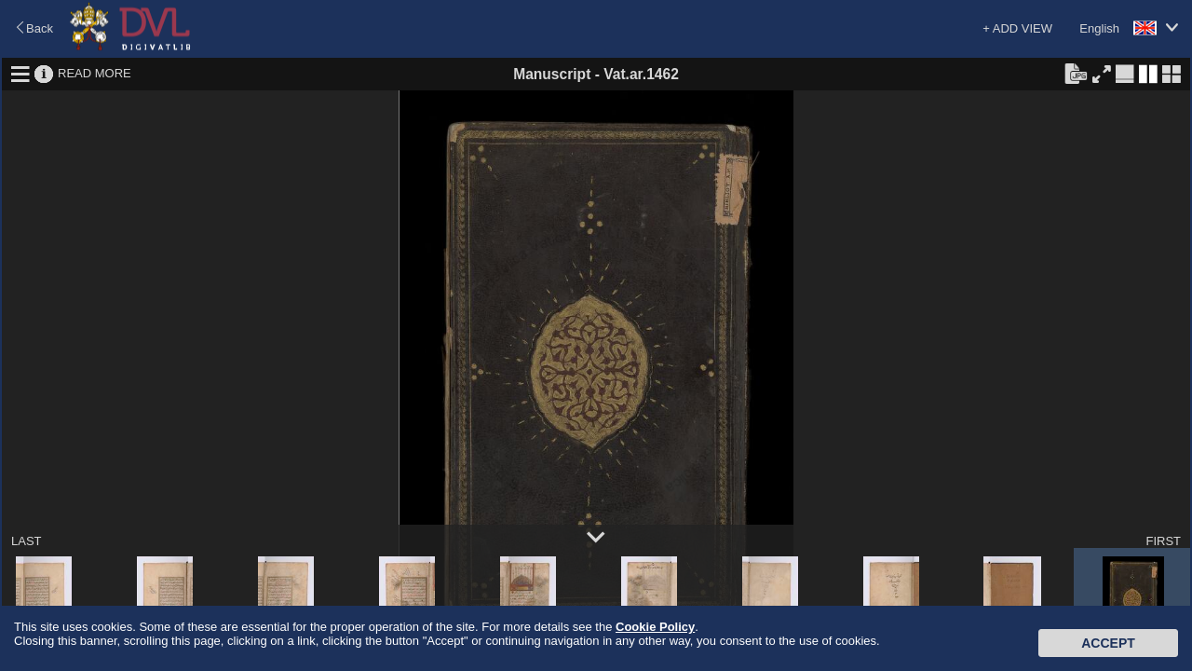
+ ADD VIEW (1017, 28)
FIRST (1163, 541)
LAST (26, 541)
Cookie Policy (655, 627)
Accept (1108, 643)
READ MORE (94, 73)
